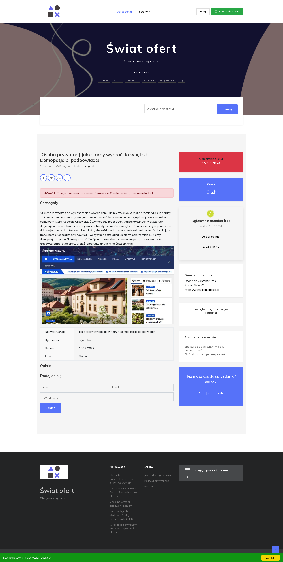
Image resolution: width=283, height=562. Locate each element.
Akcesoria (149, 80)
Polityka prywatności (156, 480)
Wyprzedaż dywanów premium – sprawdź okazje (123, 528)
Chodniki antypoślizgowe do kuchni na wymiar (121, 479)
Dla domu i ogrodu (84, 166)
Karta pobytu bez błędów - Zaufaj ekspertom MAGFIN (121, 515)
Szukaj (227, 109)
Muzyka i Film (167, 80)
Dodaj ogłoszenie (227, 11)
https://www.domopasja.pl (202, 289)
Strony (145, 11)
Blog (203, 11)
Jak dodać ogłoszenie (157, 475)
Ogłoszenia (124, 11)
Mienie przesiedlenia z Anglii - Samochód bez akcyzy (123, 492)
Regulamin (150, 486)
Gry (181, 80)
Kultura (117, 80)
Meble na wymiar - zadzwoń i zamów (121, 503)
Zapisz (50, 408)
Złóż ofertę (211, 246)
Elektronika (132, 80)
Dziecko (104, 80)
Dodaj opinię (211, 236)
